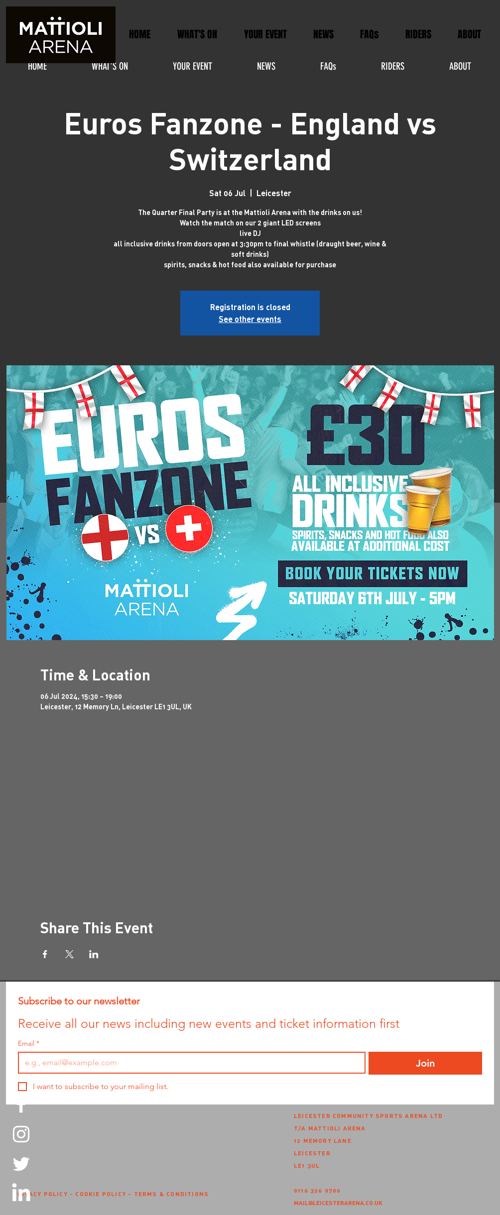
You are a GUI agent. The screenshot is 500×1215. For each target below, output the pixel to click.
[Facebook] (21, 1104)
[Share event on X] (69, 954)
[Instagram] (21, 1134)
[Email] (189, 1063)
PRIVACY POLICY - (44, 1193)
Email (28, 1043)
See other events (250, 319)
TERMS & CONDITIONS (171, 1193)
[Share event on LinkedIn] (94, 954)
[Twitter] (21, 1164)
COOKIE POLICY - (104, 1193)
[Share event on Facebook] (45, 954)
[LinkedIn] (21, 1194)
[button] (265, 34)
